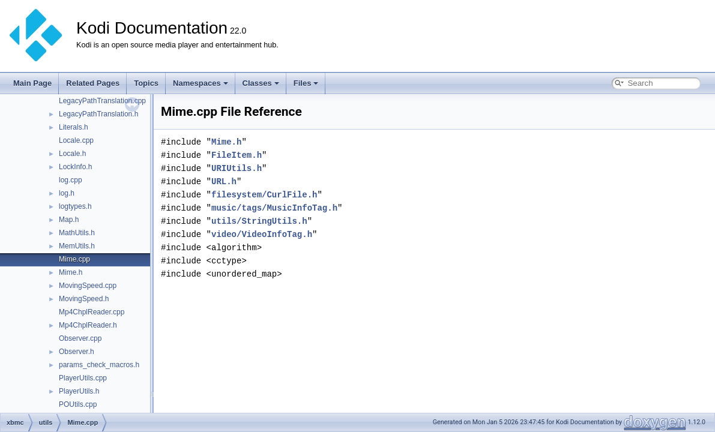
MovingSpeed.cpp (87, 285)
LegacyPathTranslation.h (98, 114)
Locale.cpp (76, 140)
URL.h (224, 181)
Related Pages (92, 83)
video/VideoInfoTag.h (261, 234)
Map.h (69, 219)
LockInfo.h (75, 167)
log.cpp (70, 180)
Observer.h (76, 351)
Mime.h (70, 272)
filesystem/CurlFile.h (264, 194)
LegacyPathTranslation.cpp (102, 101)
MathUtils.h (77, 233)
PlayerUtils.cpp (83, 378)
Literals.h (73, 127)
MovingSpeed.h (84, 299)
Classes (261, 83)
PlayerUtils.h (79, 391)
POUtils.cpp (78, 404)
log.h (66, 193)
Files (306, 83)
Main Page (32, 83)
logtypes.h (75, 206)
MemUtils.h (77, 246)
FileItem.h (236, 155)
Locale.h (72, 153)
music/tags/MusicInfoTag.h (274, 208)
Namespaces (200, 83)
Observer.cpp (80, 338)
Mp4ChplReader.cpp (91, 312)
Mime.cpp (74, 259)
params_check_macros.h (99, 365)
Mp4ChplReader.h (88, 325)
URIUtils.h (236, 168)
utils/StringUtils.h (259, 221)
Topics (146, 83)
